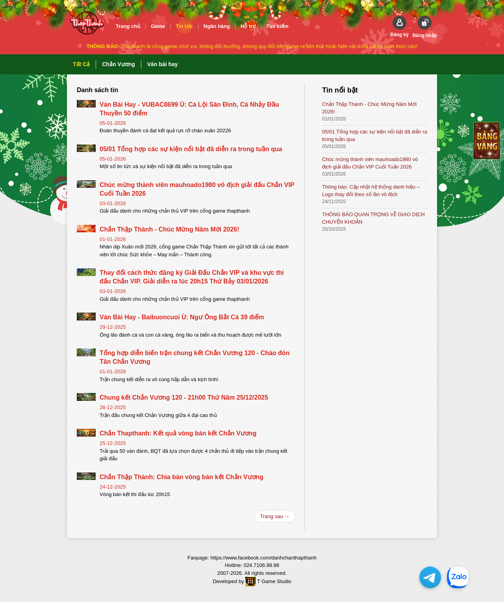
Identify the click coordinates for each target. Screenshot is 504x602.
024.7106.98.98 (261, 565)
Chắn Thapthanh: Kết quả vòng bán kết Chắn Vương (178, 433)
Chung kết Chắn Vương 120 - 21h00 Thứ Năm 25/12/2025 (184, 397)
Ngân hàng (217, 26)
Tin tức (184, 26)
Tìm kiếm (277, 26)
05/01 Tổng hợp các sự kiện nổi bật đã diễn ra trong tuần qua (191, 149)
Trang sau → (275, 516)
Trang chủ (128, 26)
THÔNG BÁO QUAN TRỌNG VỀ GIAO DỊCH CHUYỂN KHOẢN (373, 218)
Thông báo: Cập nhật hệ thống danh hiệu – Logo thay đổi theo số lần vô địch (371, 190)
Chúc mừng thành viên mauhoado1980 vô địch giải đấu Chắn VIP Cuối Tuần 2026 (370, 163)
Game (158, 26)
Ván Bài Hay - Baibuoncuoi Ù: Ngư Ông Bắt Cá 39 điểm (182, 317)
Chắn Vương (118, 64)
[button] (399, 26)
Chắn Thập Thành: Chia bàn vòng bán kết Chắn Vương (181, 477)
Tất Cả (81, 64)
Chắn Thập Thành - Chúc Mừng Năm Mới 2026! (169, 229)
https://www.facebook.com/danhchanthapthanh (263, 558)
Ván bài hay (162, 64)
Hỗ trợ (248, 26)
